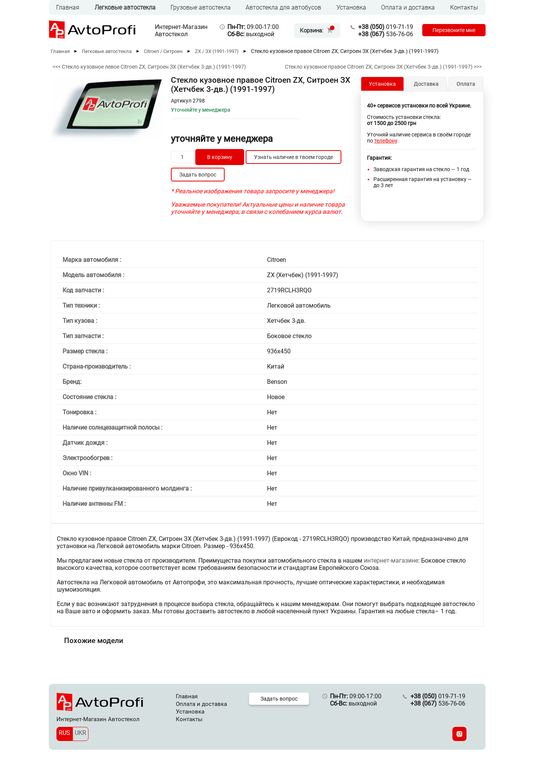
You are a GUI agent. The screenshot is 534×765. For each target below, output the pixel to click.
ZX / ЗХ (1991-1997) (217, 51)
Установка (351, 7)
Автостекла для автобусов (283, 7)
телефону (385, 141)
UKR (80, 732)
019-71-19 (382, 26)
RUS (64, 732)
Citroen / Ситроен (163, 51)
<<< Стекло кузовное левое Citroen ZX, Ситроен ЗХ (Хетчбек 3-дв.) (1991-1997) (149, 67)
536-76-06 (382, 34)
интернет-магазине (391, 560)
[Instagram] (459, 734)
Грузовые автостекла (200, 7)
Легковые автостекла (125, 7)
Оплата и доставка (408, 7)
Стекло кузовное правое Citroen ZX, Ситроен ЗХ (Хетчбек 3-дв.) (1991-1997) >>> (383, 67)
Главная (67, 7)
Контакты (464, 7)
